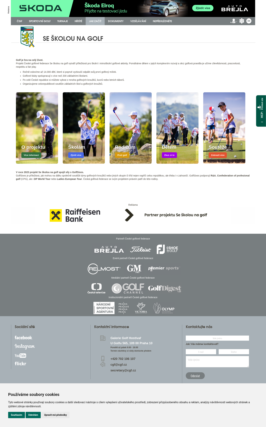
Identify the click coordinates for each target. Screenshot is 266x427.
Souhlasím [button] (16, 415)
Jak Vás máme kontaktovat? (202, 344)
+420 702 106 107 (122, 359)
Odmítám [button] (33, 415)
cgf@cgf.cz (118, 364)
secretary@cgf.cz (123, 370)
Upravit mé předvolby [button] (55, 415)
